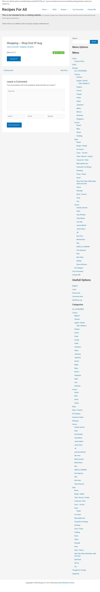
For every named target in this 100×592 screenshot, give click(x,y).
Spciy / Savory (82, 194)
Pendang (80, 171)
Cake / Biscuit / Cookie (85, 157)
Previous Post (8, 70)
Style (76, 140)
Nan (78, 243)
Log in (74, 290)
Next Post (64, 70)
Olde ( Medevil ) (84, 84)
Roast (79, 178)
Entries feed (76, 293)
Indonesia (77, 347)
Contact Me (92, 10)
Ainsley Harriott (82, 208)
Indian (79, 98)
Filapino (79, 87)
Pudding (79, 136)
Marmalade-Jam (82, 164)
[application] (52, 9)
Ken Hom (80, 236)
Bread (79, 142)
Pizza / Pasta (81, 174)
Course (76, 123)
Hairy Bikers (81, 218)
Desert (79, 125)
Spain (76, 379)
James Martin (81, 226)
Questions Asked (78, 418)
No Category (78, 268)
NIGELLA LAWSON (83, 247)
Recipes (67, 9)
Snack (79, 133)
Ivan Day (79, 222)
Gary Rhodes (81, 215)
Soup (78, 198)
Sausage (80, 191)
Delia (78, 211)
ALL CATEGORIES (80, 71)
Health (79, 511)
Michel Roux (81, 240)
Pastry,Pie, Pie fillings (84, 167)
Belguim (77, 316)
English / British (82, 81)
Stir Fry (76, 563)
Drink (76, 509)
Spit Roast (78, 560)
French (79, 91)
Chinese (79, 77)
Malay (79, 109)
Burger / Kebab (82, 146)
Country (77, 75)
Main (78, 129)
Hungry (79, 94)
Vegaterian (76, 574)
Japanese (80, 105)
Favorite (14, 59)
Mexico (79, 112)
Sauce (79, 187)
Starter (76, 403)
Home (50, 9)
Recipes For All (14, 9)
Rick (78, 254)
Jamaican (77, 354)
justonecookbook (80, 452)
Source (76, 205)
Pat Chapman (81, 250)
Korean (76, 361)
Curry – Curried (82, 153)
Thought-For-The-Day (79, 571)
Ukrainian (80, 116)
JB (77, 233)
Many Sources (79, 460)
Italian (79, 101)
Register (75, 286)
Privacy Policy (79, 61)
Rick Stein (80, 257)
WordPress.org (77, 300)
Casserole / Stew (82, 160)
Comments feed (78, 297)
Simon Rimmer (82, 265)
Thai (75, 383)
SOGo (58, 10)
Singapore (80, 119)
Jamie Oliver (81, 229)
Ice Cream (80, 149)
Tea (78, 202)
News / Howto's (77, 410)
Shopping (24, 47)
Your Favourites (79, 10)
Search (74, 38)
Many (76, 369)
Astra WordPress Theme (66, 583)
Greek (76, 337)
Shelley (79, 261)
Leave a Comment (13, 47)
